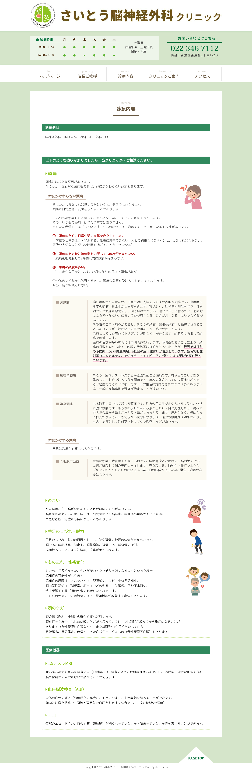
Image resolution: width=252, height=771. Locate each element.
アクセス (202, 73)
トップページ (49, 73)
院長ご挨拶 (87, 73)
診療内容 (126, 73)
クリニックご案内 (164, 73)
